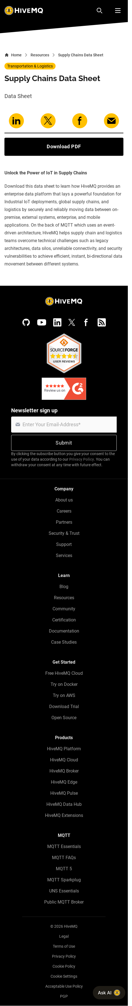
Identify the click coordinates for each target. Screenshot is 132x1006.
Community (64, 608)
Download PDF (64, 146)
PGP (64, 996)
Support (64, 544)
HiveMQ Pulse (64, 793)
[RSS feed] (101, 322)
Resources (40, 55)
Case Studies (64, 642)
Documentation (64, 631)
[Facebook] (86, 322)
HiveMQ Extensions (64, 815)
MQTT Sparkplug (64, 879)
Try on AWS (64, 695)
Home (13, 55)
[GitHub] (26, 322)
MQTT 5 (64, 868)
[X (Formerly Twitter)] (71, 322)
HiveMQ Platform (64, 748)
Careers (64, 511)
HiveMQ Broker (64, 771)
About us (64, 500)
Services (64, 555)
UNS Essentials (64, 891)
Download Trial (64, 706)
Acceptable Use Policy (64, 986)
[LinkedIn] (57, 322)
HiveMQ (71, 926)
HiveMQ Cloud (64, 759)
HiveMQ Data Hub (64, 804)
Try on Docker (64, 684)
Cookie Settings (64, 976)
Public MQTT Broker (64, 902)
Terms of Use (64, 946)
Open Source (63, 717)
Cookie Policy (64, 966)
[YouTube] (41, 322)
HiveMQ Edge (64, 782)
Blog (63, 586)
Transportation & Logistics (30, 66)
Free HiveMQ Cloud (64, 673)
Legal (64, 936)
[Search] (99, 10)
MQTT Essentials (64, 846)
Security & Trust (64, 533)
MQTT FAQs (64, 857)
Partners (64, 522)
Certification (64, 620)
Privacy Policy (81, 459)
